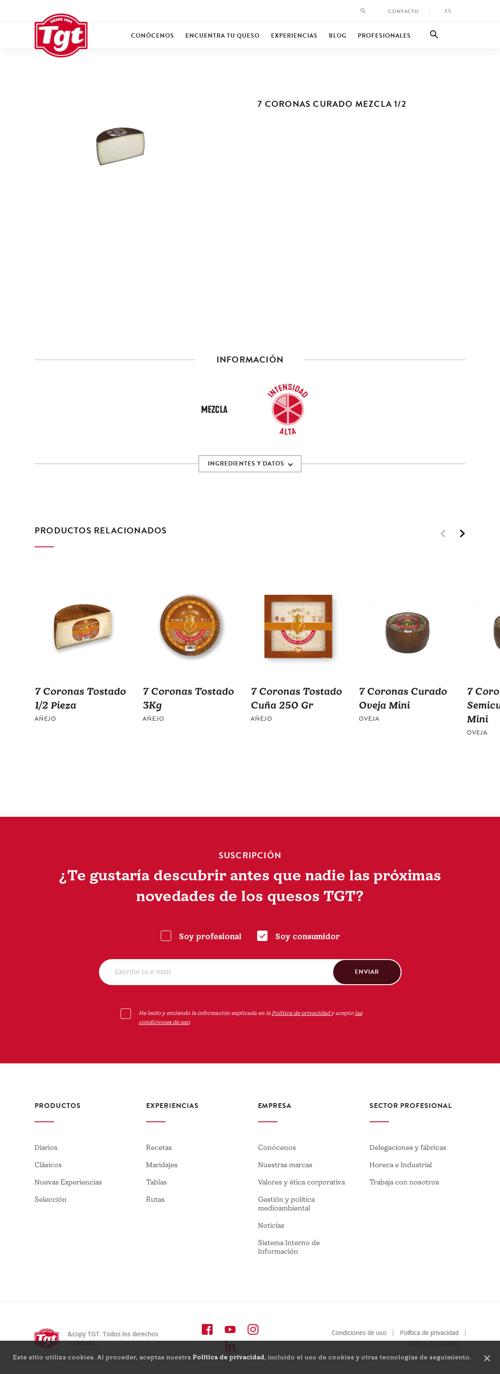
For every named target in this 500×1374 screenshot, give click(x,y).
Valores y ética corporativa (301, 1182)
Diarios (46, 1147)
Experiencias (294, 35)
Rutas (155, 1199)
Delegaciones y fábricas (407, 1147)
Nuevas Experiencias (68, 1182)
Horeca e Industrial (400, 1165)
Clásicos (48, 1165)
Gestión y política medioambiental (286, 1204)
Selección (51, 1199)
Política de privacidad (228, 1357)
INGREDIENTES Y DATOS (246, 463)
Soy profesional (210, 937)
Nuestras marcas (285, 1165)
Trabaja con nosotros (404, 1182)
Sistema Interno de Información (289, 1247)
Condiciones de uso (358, 1332)
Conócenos (152, 35)
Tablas (156, 1182)
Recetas (159, 1147)
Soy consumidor (307, 937)
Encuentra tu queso (222, 35)
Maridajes (162, 1165)
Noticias (271, 1225)
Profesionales (384, 35)
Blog (338, 35)
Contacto (403, 11)
